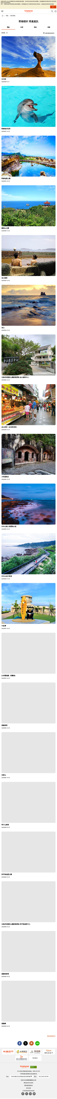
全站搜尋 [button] (52, 11)
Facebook (22, 1093)
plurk (34, 1093)
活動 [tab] (48, 27)
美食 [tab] (35, 27)
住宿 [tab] (21, 27)
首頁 (2, 15)
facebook (19, 1043)
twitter (25, 1043)
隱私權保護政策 (28, 1085)
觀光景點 (13, 15)
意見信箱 (28, 1088)
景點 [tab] (8, 27)
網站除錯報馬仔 (51, 1036)
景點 (7, 15)
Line (30, 1093)
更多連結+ (35, 1058)
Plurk (31, 1043)
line (37, 1043)
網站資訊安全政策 (28, 1082)
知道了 (53, 7)
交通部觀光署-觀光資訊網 (28, 11)
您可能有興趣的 (55, 11)
